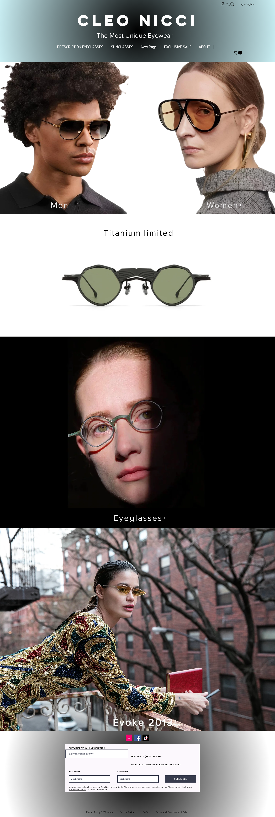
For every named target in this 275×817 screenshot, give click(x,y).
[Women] (224, 205)
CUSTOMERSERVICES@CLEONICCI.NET (160, 764)
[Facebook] (137, 738)
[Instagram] (129, 738)
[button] (238, 53)
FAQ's (146, 812)
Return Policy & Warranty (99, 812)
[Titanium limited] (140, 232)
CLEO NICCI (137, 20)
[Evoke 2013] (144, 722)
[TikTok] (145, 738)
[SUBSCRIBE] (180, 779)
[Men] (61, 205)
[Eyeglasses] (139, 517)
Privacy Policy (127, 812)
